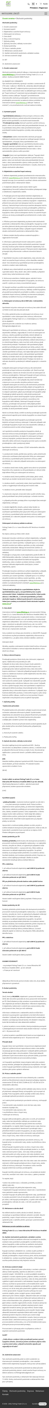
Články (5, 1391)
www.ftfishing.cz (8, 75)
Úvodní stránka (8, 18)
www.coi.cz (6, 604)
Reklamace (40, 1391)
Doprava (30, 1391)
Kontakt (5, 1394)
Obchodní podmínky (17, 1391)
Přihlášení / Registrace (39, 8)
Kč (33, 4)
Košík (43, 4)
